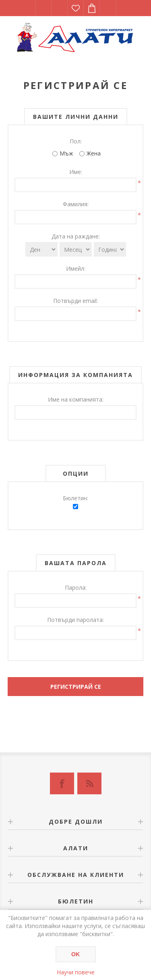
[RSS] (89, 783)
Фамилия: (76, 204)
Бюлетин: (75, 498)
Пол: (76, 141)
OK (75, 954)
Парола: (76, 587)
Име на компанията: (75, 399)
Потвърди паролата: (75, 620)
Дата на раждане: (76, 236)
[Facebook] (62, 783)
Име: (75, 172)
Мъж (66, 153)
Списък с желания (76, 8)
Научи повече (76, 972)
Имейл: (75, 268)
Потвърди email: (75, 301)
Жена (94, 153)
